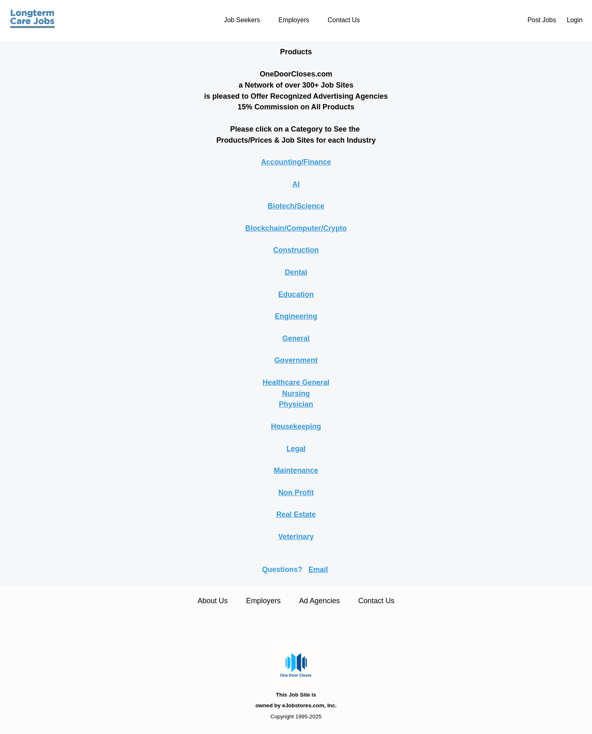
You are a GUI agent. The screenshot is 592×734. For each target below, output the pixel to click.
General (296, 338)
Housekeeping (296, 426)
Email (318, 569)
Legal (296, 449)
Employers (293, 19)
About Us (212, 601)
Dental (296, 272)
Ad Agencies (319, 601)
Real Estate (296, 514)
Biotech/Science (296, 206)
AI (296, 184)
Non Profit (296, 493)
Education (296, 294)
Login (575, 19)
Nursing (296, 393)
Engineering (296, 316)
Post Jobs (541, 19)
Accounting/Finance (296, 162)
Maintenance (296, 470)
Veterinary (296, 537)
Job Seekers (242, 19)
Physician (296, 404)
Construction (296, 250)
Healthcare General (296, 382)
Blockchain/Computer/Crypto (296, 228)
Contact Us (344, 19)
